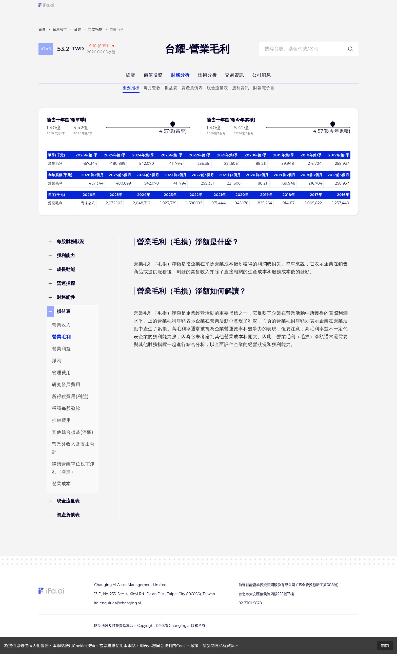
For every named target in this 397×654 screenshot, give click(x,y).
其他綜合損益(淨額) (72, 432)
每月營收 (152, 87)
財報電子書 (263, 87)
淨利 (57, 361)
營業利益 (61, 349)
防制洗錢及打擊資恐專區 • (114, 625)
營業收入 (61, 325)
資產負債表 (192, 87)
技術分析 (207, 75)
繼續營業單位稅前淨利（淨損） (73, 468)
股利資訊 (240, 87)
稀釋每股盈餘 (66, 408)
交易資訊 (234, 75)
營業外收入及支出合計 (73, 448)
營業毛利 (61, 337)
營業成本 (61, 483)
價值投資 (153, 75)
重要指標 (131, 87)
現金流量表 (217, 87)
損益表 (171, 87)
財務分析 (180, 75)
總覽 (130, 75)
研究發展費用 (66, 384)
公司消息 (261, 75)
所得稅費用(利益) (70, 396)
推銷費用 (61, 420)
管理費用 (61, 372)
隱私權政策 (225, 645)
